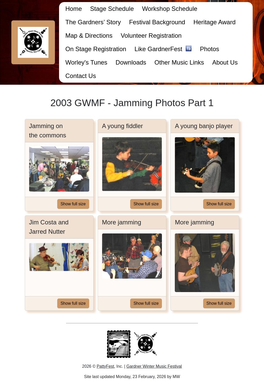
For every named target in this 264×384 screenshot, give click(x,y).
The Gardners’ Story (93, 22)
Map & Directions (88, 35)
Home (73, 8)
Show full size (73, 204)
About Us (225, 62)
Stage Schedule (112, 8)
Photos (209, 48)
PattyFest (105, 366)
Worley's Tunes (86, 62)
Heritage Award (214, 22)
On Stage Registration (95, 48)
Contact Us (80, 75)
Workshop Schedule (169, 8)
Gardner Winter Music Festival (154, 366)
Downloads (131, 62)
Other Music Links (179, 62)
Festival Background (157, 22)
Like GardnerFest (163, 49)
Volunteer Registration (151, 35)
